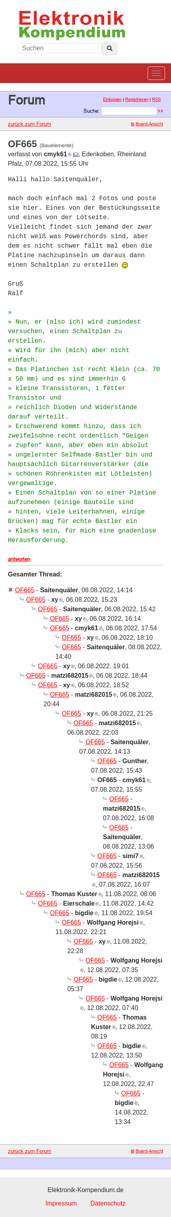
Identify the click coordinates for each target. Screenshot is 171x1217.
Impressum (61, 1203)
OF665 (24, 590)
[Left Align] (110, 48)
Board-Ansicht (147, 124)
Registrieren (136, 99)
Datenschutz (107, 1203)
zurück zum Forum (29, 124)
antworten (19, 559)
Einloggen (112, 99)
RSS (156, 99)
